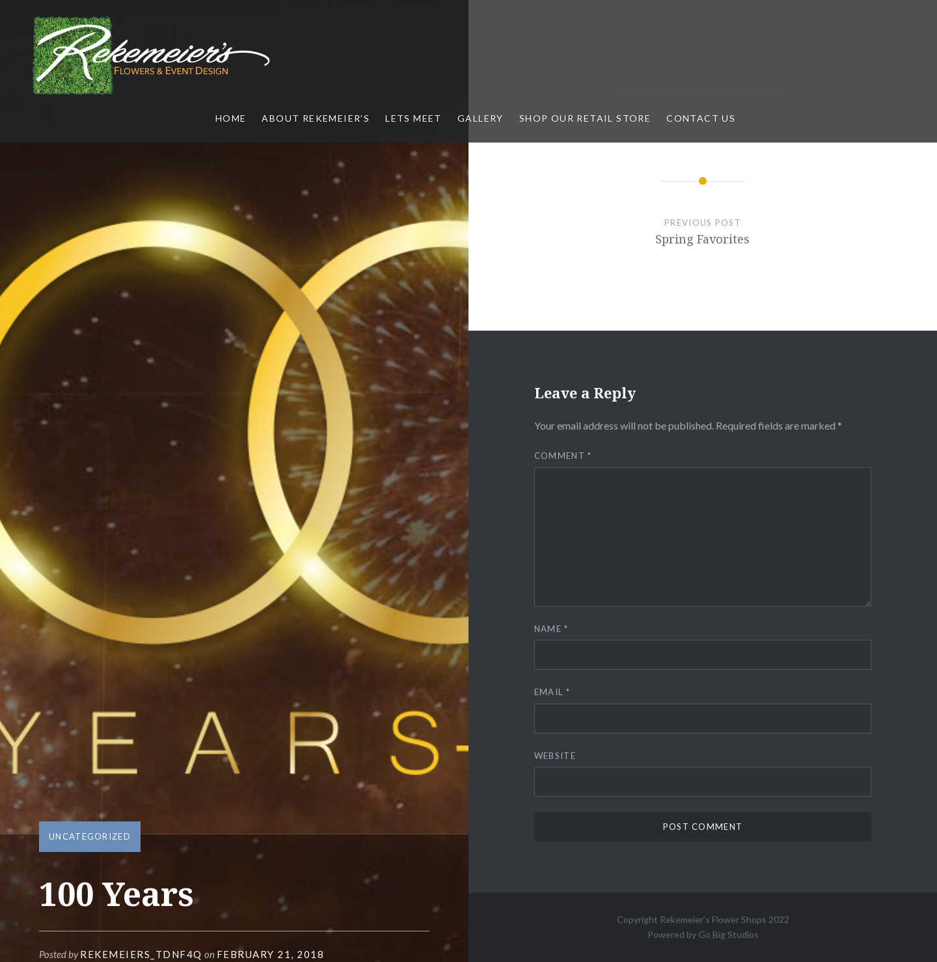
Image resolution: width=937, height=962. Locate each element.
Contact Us (700, 118)
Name (551, 629)
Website (555, 755)
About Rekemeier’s (316, 118)
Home (231, 118)
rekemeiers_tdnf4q (141, 954)
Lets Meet (413, 118)
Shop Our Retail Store (585, 118)
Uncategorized (90, 836)
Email (552, 692)
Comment (563, 455)
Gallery (480, 118)
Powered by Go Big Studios (703, 934)
